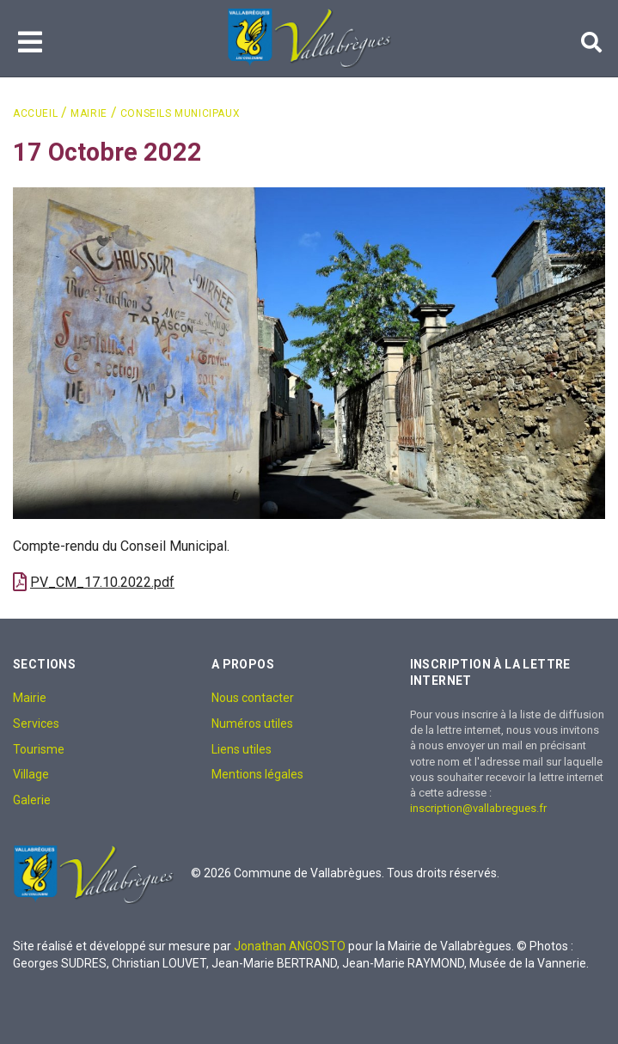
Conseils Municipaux (180, 113)
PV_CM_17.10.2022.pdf (102, 582)
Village (31, 774)
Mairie (88, 113)
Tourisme (38, 749)
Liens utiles (241, 749)
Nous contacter (252, 698)
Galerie (32, 800)
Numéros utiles (252, 723)
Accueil (35, 113)
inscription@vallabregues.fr (478, 808)
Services (36, 723)
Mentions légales (257, 774)
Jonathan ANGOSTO (290, 946)
